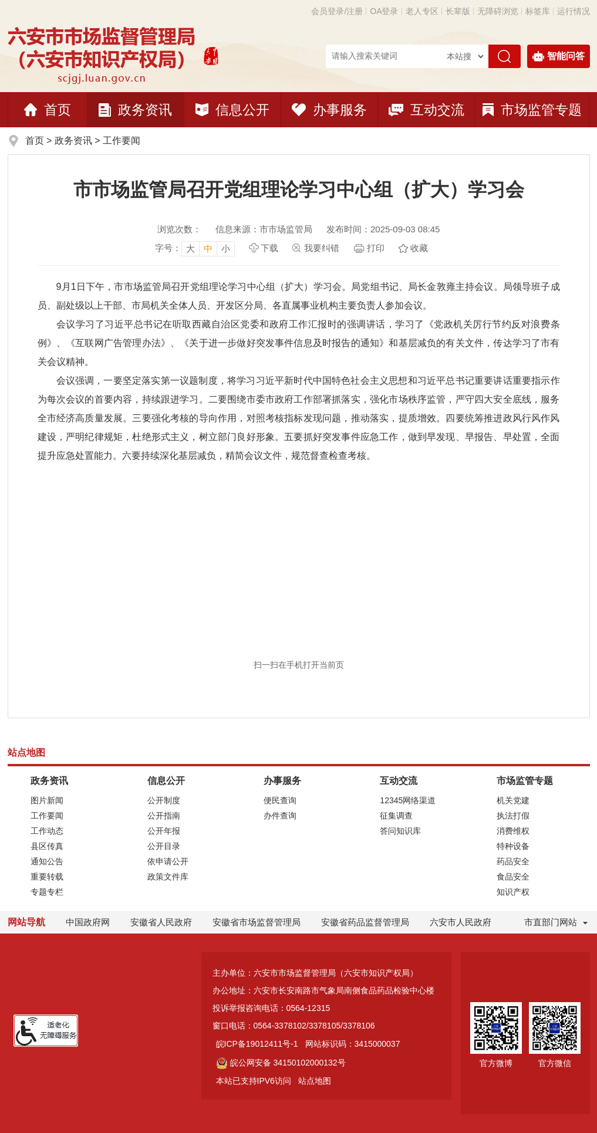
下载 (269, 248)
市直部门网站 (556, 922)
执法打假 (513, 815)
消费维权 (513, 831)
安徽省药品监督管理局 (365, 922)
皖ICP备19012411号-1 (257, 1044)
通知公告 (47, 861)
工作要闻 (121, 141)
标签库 (537, 11)
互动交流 (426, 109)
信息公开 (232, 109)
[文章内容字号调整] (195, 248)
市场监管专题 (532, 109)
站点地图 (314, 1080)
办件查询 (280, 815)
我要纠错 (321, 248)
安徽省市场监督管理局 (257, 922)
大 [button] (190, 248)
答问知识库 (400, 831)
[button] (458, 11)
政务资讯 (135, 109)
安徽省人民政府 (161, 922)
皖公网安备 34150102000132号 (281, 1062)
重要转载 (47, 876)
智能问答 (558, 56)
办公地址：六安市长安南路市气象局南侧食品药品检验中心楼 (323, 990)
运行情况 (573, 11)
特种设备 (513, 846)
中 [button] (208, 248)
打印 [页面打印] (375, 248)
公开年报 (163, 831)
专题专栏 (47, 892)
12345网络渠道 (408, 800)
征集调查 (396, 815)
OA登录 (384, 11)
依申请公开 (167, 861)
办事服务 (329, 109)
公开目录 (163, 846)
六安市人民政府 (460, 922)
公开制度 (163, 800)
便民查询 (280, 800)
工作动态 (47, 831)
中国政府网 (88, 922)
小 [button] (225, 248)
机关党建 (513, 800)
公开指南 (163, 815)
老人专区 (422, 11)
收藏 (419, 248)
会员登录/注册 (337, 11)
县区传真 (47, 846)
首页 (47, 109)
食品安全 (513, 876)
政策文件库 (167, 876)
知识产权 (513, 892)
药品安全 (513, 861)
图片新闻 (47, 800)
